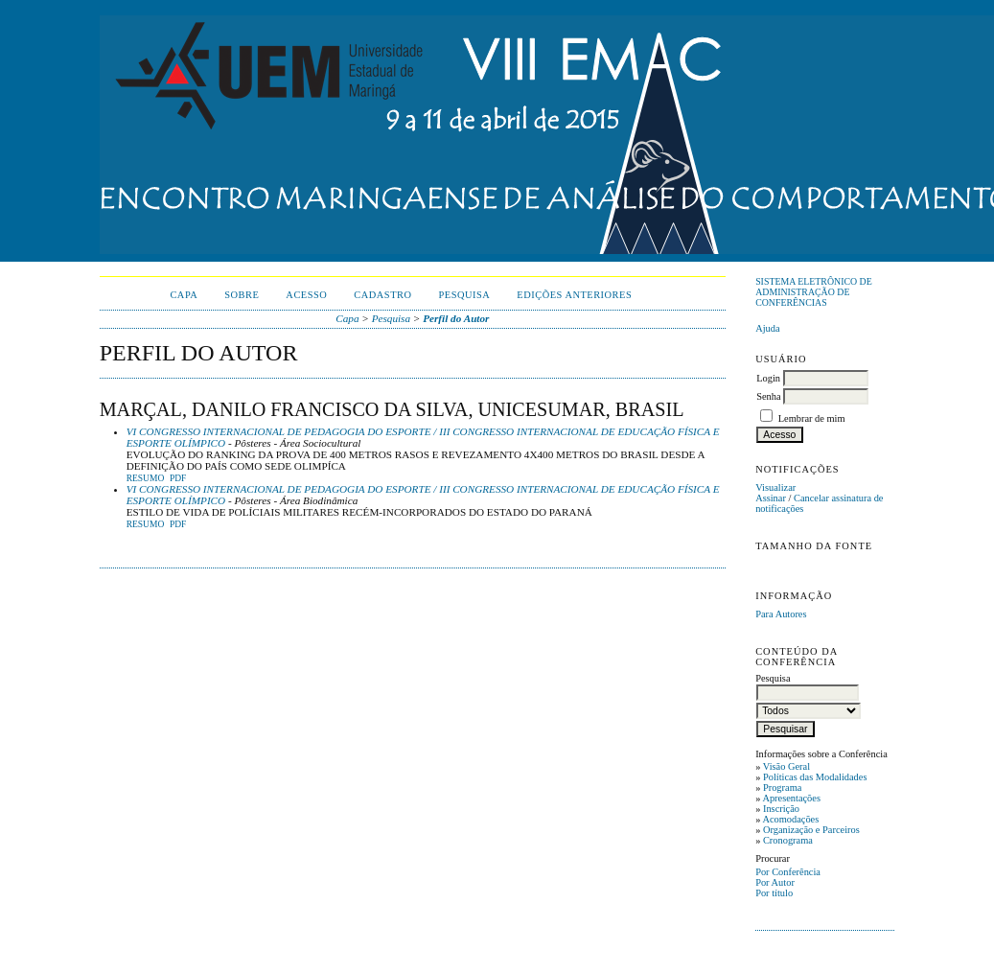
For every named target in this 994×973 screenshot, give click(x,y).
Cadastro (382, 295)
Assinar (770, 498)
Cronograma (788, 840)
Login (768, 378)
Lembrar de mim (811, 418)
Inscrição (781, 808)
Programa (782, 787)
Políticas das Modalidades (815, 777)
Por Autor (775, 882)
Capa (183, 295)
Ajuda (767, 328)
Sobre (241, 295)
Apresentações (791, 798)
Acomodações (790, 819)
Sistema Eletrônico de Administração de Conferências (813, 292)
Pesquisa (465, 295)
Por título (774, 893)
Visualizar (775, 487)
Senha (768, 396)
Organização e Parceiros (811, 829)
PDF (178, 478)
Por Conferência (788, 872)
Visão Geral (786, 766)
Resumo (146, 478)
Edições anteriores (574, 295)
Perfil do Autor (456, 318)
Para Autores (780, 614)
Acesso (306, 295)
